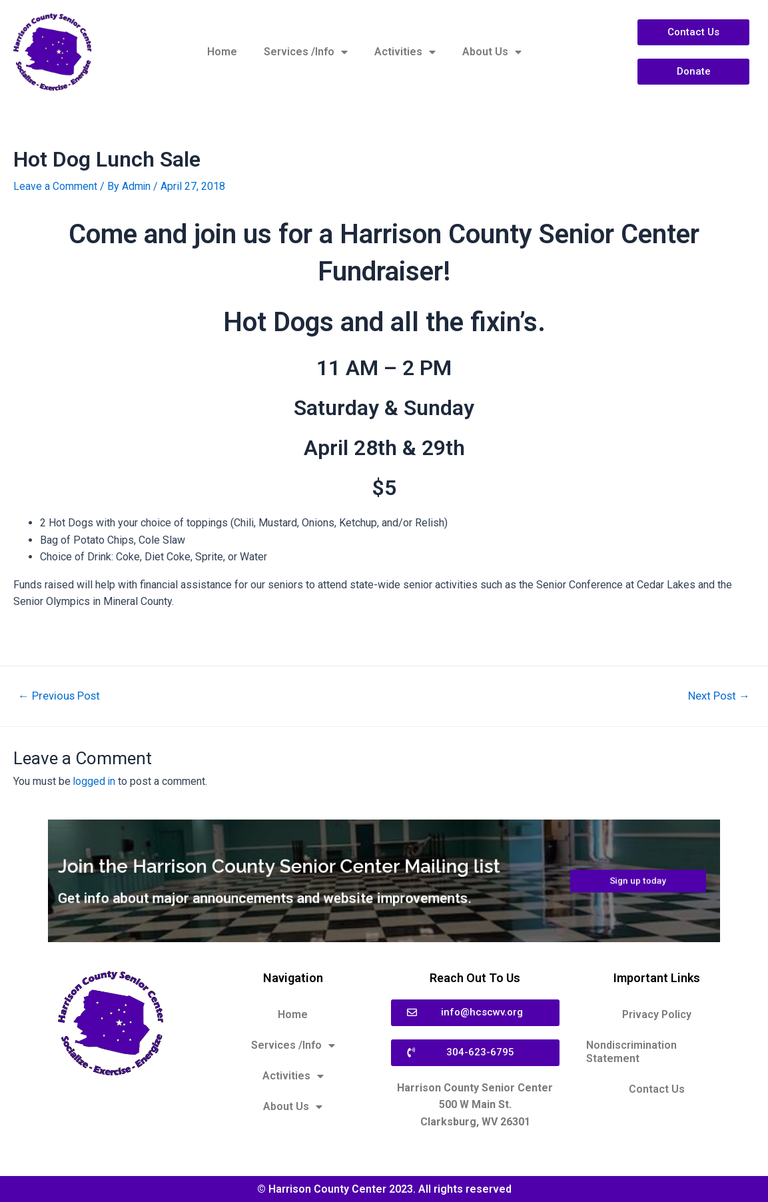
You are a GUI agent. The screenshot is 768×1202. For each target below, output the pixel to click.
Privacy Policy (656, 1013)
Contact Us (657, 1088)
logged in (95, 780)
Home (222, 51)
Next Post (717, 696)
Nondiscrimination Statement (631, 1051)
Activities (405, 52)
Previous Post (60, 696)
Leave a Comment (55, 186)
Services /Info (306, 52)
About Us (492, 52)
